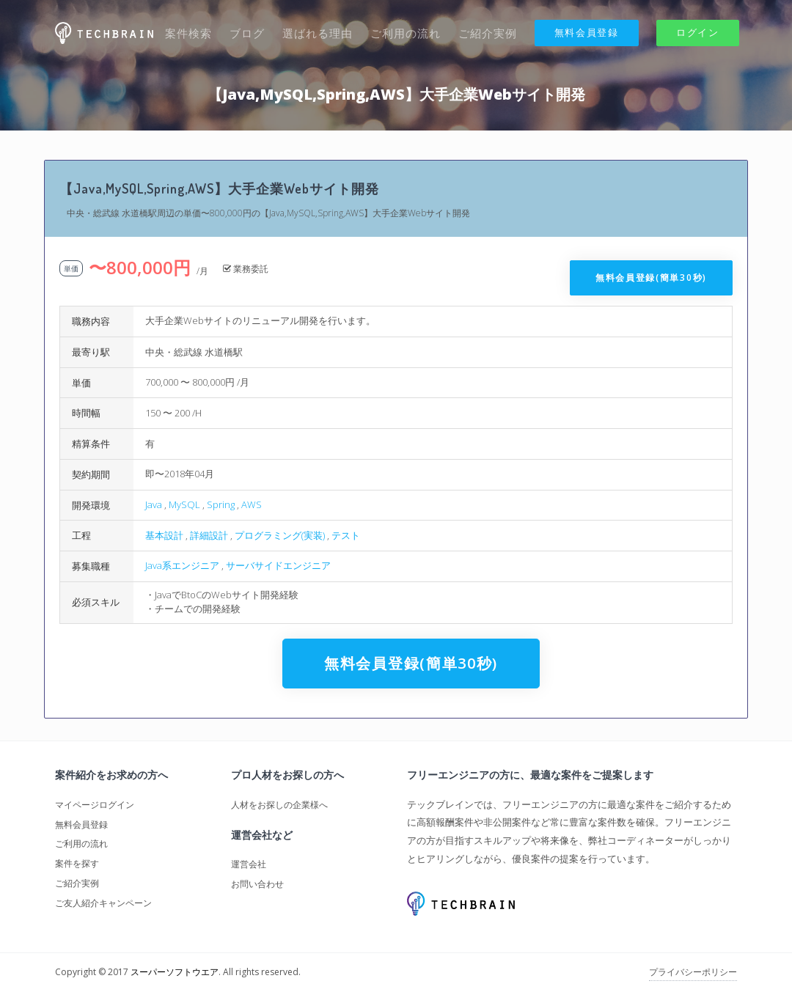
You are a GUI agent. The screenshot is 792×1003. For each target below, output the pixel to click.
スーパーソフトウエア (175, 972)
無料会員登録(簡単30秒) (651, 277)
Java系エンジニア (182, 565)
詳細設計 (209, 535)
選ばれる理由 (317, 33)
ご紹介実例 (487, 33)
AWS (251, 504)
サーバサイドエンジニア (278, 565)
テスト (345, 535)
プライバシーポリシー (693, 972)
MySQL (184, 504)
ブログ (247, 33)
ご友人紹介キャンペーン (103, 903)
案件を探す (77, 863)
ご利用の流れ (405, 33)
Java (153, 504)
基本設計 (164, 535)
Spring (221, 504)
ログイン (697, 32)
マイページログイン (94, 804)
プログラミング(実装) (280, 535)
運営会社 (248, 864)
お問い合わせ (257, 884)
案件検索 (188, 33)
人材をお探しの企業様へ (279, 804)
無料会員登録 (586, 32)
